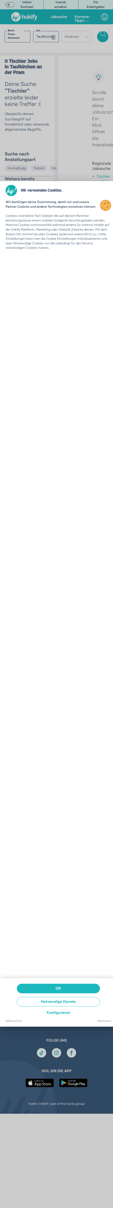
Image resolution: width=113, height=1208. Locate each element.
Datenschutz (14, 1020)
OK (58, 988)
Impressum (104, 1020)
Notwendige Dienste (58, 1001)
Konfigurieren (58, 1012)
